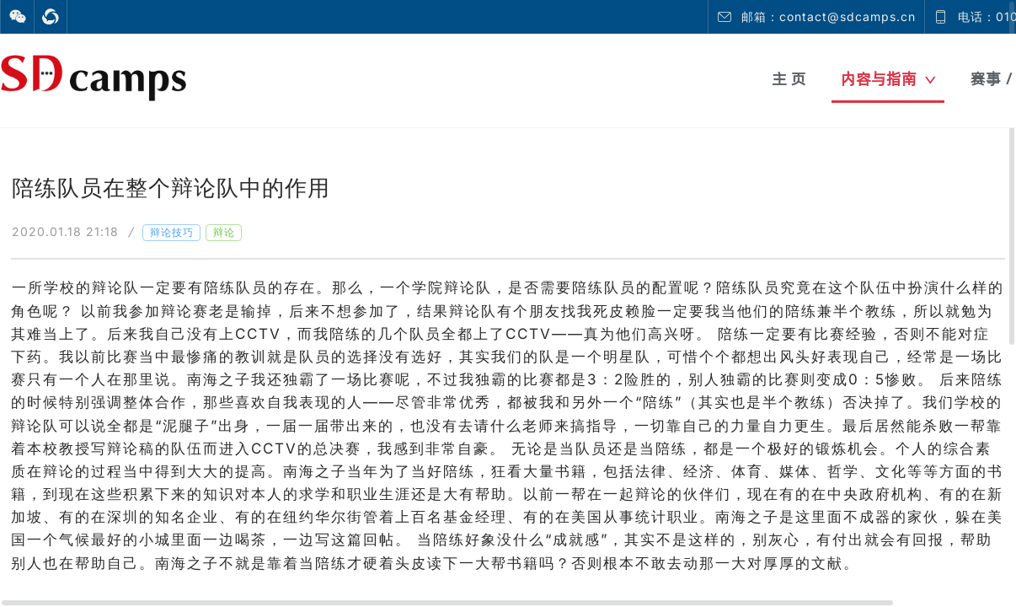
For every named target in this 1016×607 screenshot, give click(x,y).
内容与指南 (888, 79)
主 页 (789, 79)
